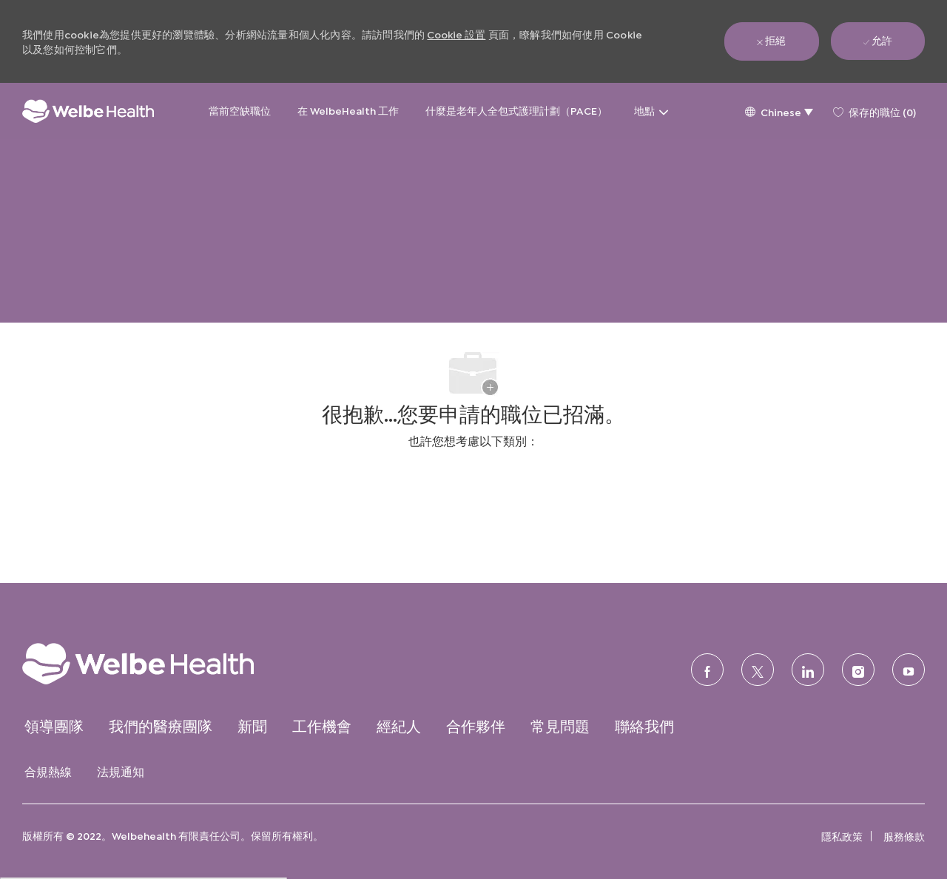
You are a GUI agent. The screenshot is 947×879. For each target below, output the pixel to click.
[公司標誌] (88, 111)
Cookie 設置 (456, 33)
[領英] (808, 669)
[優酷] (908, 669)
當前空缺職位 (240, 110)
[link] (166, 663)
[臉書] (707, 669)
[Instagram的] (858, 669)
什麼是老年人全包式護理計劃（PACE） (516, 110)
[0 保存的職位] (874, 111)
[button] (778, 111)
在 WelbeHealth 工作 (348, 110)
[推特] (757, 669)
